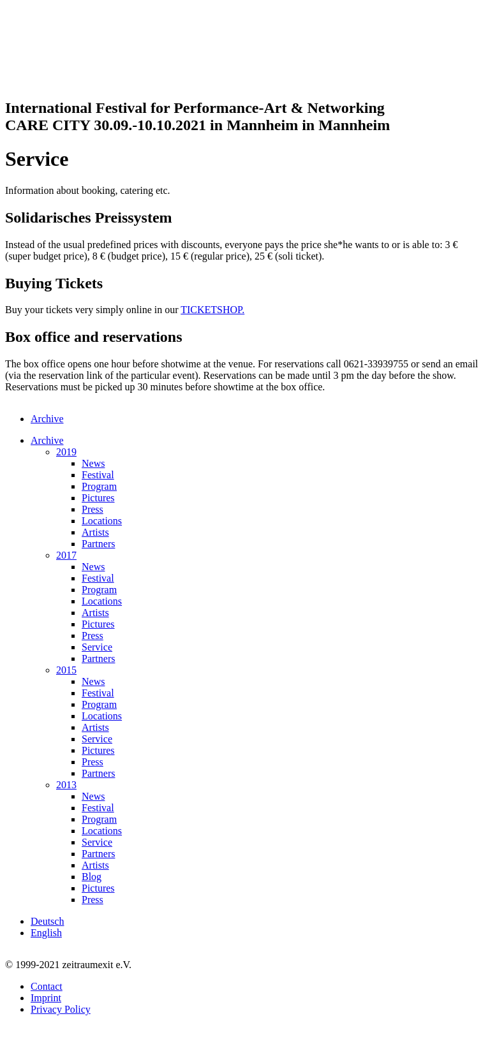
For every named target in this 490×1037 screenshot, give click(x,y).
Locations (102, 520)
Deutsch (47, 921)
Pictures (98, 497)
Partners (98, 543)
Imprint (46, 997)
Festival (98, 474)
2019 (66, 451)
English (46, 932)
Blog (91, 876)
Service (97, 647)
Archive (47, 418)
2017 (66, 555)
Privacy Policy (61, 1009)
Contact (47, 986)
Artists (95, 532)
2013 (66, 784)
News (93, 463)
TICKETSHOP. (212, 309)
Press (92, 509)
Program (99, 486)
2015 (66, 670)
